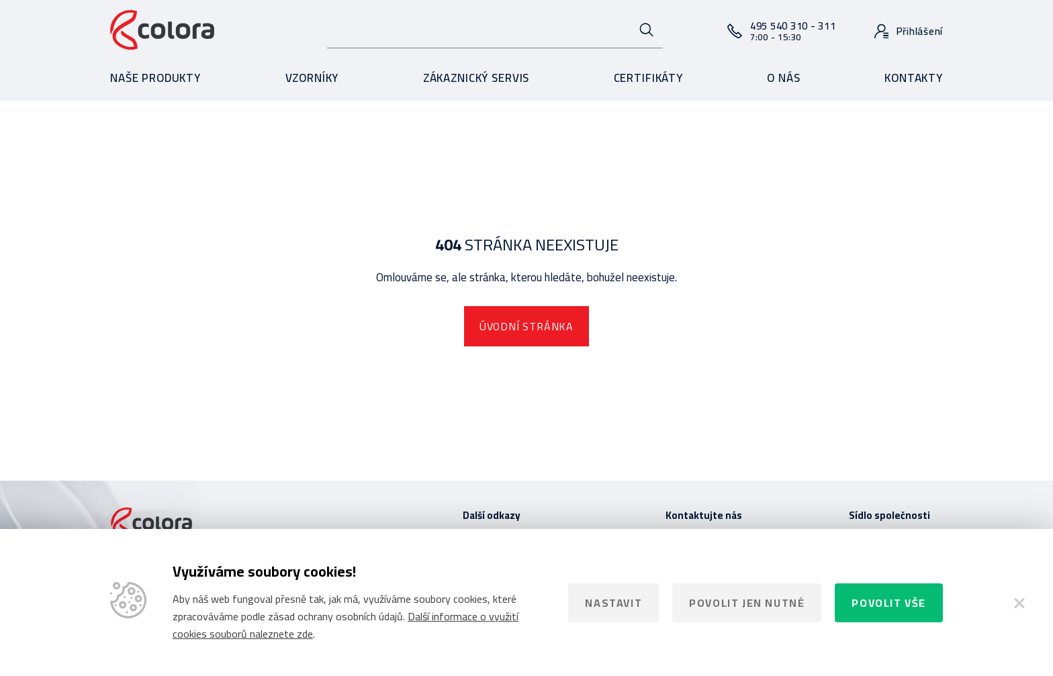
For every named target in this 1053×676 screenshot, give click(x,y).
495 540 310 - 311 (793, 30)
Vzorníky (312, 78)
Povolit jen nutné (747, 603)
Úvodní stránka (526, 326)
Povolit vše (889, 603)
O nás (783, 78)
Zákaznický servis (476, 78)
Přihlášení (920, 31)
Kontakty (913, 78)
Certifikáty (648, 78)
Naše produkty (155, 78)
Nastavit (613, 603)
